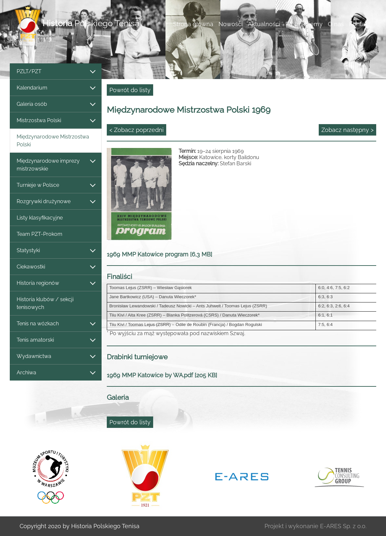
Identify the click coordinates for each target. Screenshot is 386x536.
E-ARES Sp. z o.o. (343, 526)
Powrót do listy (130, 90)
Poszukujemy (304, 24)
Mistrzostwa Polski (56, 120)
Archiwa (56, 372)
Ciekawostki (56, 267)
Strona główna (193, 24)
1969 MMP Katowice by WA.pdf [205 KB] (162, 375)
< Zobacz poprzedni (136, 129)
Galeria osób (56, 104)
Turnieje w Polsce (56, 185)
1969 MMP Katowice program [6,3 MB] (159, 254)
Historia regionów (56, 283)
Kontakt (359, 24)
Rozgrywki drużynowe (56, 201)
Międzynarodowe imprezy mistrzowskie (56, 165)
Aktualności (264, 24)
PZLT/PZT (56, 71)
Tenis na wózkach (56, 323)
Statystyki (56, 250)
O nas (336, 24)
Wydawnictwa (56, 356)
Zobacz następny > (347, 129)
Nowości (230, 24)
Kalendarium (56, 88)
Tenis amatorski (56, 340)
